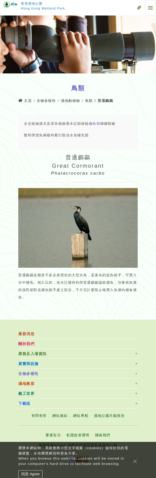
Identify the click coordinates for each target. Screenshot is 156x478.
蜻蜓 (111, 124)
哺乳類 (83, 135)
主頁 (25, 101)
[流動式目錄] (139, 8)
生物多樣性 (46, 101)
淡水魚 (72, 135)
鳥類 (89, 101)
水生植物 (31, 124)
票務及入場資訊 (32, 354)
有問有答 (39, 416)
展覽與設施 (28, 364)
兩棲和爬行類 (54, 135)
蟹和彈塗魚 (33, 135)
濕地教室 (26, 384)
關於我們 (26, 344)
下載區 (24, 404)
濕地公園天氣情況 (109, 416)
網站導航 (80, 416)
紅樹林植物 (83, 124)
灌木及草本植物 (52, 124)
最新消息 (26, 334)
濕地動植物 (70, 101)
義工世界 (26, 394)
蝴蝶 (104, 124)
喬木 (70, 124)
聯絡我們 (102, 435)
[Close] (135, 473)
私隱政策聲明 (77, 435)
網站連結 (60, 416)
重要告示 (53, 435)
